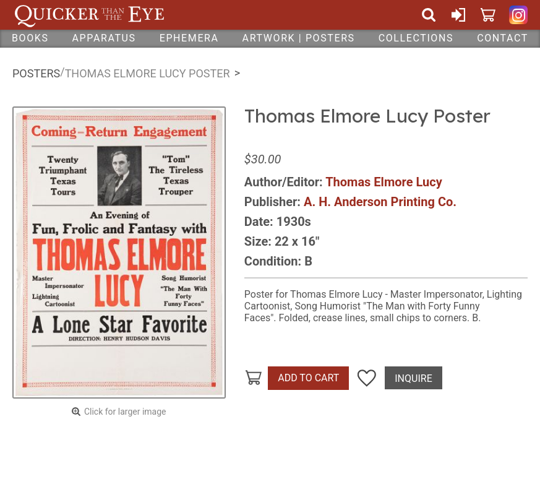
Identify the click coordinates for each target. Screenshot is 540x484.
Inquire (413, 378)
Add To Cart (308, 378)
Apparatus (104, 38)
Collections (416, 38)
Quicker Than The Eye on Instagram (518, 15)
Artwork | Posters (298, 38)
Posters (36, 73)
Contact (502, 38)
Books (30, 38)
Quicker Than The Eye (89, 14)
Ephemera (189, 38)
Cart (488, 15)
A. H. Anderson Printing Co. (380, 201)
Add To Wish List (367, 378)
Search (429, 15)
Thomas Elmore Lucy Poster (147, 73)
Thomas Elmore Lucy (383, 182)
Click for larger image (125, 412)
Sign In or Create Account (458, 15)
